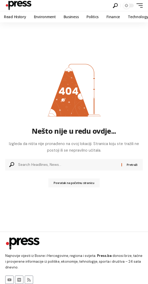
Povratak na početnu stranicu (74, 183)
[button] (115, 5)
